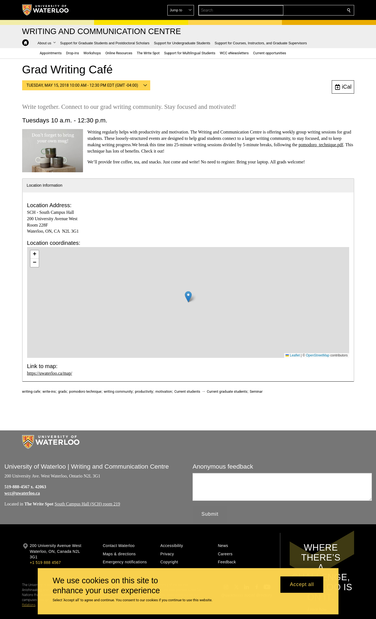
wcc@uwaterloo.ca (22, 493)
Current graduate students (227, 391)
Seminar (256, 391)
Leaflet (293, 355)
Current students (187, 391)
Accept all (302, 584)
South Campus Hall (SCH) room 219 (87, 503)
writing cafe (31, 391)
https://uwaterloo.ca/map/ (49, 373)
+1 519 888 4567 (45, 562)
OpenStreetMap (318, 355)
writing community (118, 391)
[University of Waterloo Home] (45, 10)
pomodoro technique (85, 391)
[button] (309, 10)
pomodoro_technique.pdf (321, 144)
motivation (163, 391)
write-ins (49, 391)
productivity (144, 391)
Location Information (45, 185)
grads (62, 391)
